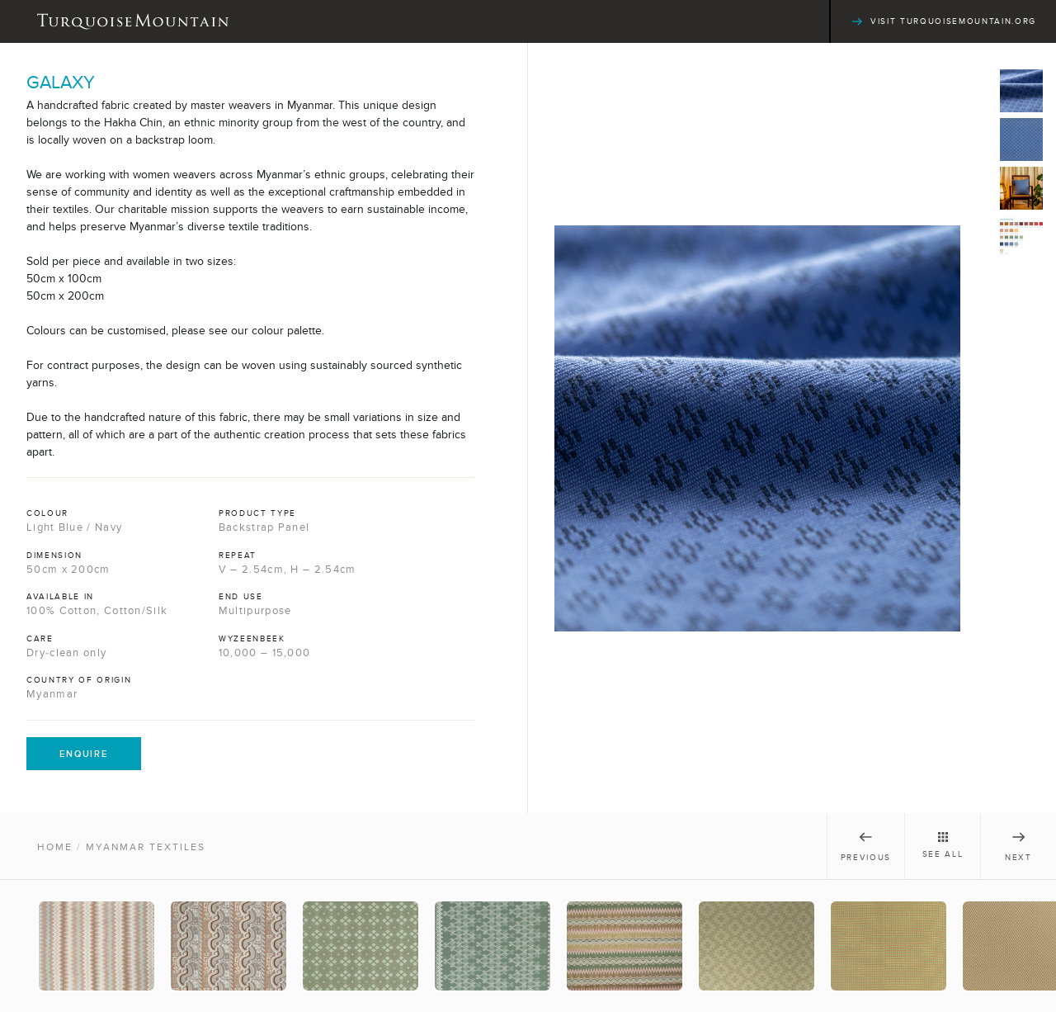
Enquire (83, 754)
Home (55, 847)
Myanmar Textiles (145, 847)
